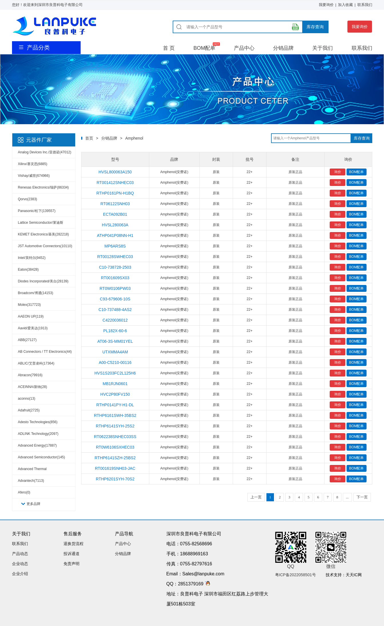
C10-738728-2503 (115, 267)
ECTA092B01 (115, 214)
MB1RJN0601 (115, 383)
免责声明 (71, 563)
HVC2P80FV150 (115, 394)
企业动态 (20, 563)
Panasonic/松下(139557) (36, 211)
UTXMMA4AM (115, 352)
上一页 (256, 497)
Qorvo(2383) (27, 199)
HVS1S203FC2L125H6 (115, 373)
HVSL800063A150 (115, 172)
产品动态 (20, 553)
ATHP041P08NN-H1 (115, 235)
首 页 (169, 48)
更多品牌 (33, 504)
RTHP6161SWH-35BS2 (115, 415)
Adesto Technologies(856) (38, 422)
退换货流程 (73, 543)
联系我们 (364, 5)
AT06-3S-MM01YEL (115, 341)
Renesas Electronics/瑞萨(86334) (43, 187)
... (347, 497)
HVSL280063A (115, 225)
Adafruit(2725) (29, 410)
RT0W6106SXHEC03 (115, 447)
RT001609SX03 (115, 278)
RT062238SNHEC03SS (115, 436)
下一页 (362, 497)
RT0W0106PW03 (115, 288)
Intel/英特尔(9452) (32, 258)
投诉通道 (71, 553)
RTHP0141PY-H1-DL (115, 405)
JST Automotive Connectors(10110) (45, 246)
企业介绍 (20, 573)
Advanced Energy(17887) (37, 445)
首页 (89, 138)
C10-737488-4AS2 (115, 309)
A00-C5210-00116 (115, 362)
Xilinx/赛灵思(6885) (32, 164)
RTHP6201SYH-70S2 (115, 479)
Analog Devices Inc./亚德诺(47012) (44, 152)
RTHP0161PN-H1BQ (115, 193)
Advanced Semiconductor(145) (41, 457)
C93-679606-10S (115, 299)
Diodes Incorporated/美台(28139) (43, 281)
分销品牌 (283, 48)
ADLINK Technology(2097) (38, 434)
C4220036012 (115, 320)
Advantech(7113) (31, 481)
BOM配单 (204, 48)
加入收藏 (345, 5)
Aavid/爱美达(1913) (33, 328)
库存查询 (315, 26)
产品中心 (244, 48)
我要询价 (326, 5)
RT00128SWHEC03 (115, 256)
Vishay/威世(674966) (34, 176)
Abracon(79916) (30, 375)
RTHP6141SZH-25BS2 (115, 457)
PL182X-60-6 (115, 330)
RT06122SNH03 (115, 203)
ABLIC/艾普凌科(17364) (36, 363)
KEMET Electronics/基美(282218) (43, 234)
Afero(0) (24, 492)
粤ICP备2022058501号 (295, 574)
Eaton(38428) (28, 270)
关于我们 (322, 48)
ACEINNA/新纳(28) (32, 387)
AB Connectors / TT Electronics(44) (45, 352)
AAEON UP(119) (31, 316)
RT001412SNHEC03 (115, 182)
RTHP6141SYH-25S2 (115, 426)
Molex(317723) (29, 305)
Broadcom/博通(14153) (35, 293)
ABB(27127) (27, 340)
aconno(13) (26, 399)
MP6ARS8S (115, 246)
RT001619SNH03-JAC (115, 468)
